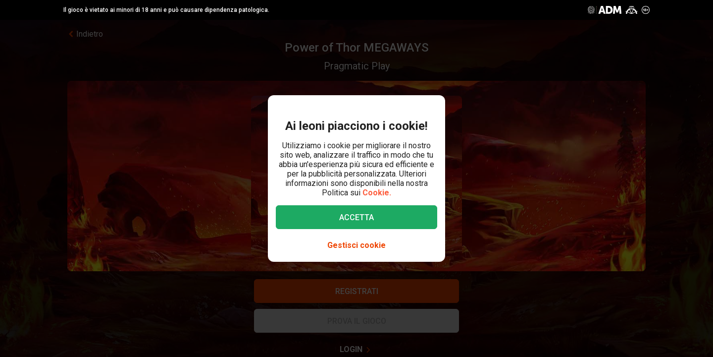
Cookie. (376, 192)
